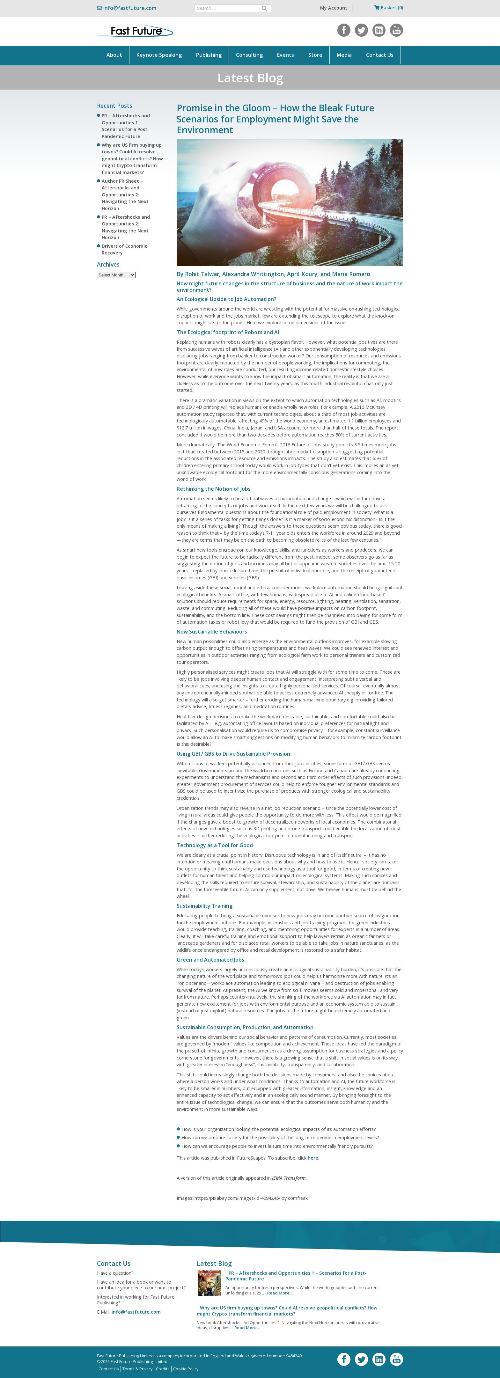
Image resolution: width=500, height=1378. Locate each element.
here (313, 1158)
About (114, 54)
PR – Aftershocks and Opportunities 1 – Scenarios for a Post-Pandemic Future (296, 1276)
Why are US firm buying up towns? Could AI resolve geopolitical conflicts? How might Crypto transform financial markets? (132, 158)
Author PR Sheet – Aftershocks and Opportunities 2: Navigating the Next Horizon (125, 194)
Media (344, 54)
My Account (333, 8)
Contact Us (379, 54)
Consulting (249, 54)
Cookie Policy (185, 1369)
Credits (163, 1369)
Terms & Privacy (137, 1369)
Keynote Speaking (159, 54)
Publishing (209, 54)
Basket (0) (388, 7)
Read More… (280, 1293)
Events (285, 54)
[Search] (264, 8)
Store (315, 54)
